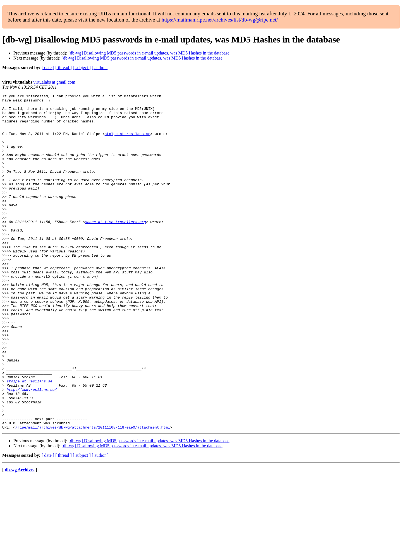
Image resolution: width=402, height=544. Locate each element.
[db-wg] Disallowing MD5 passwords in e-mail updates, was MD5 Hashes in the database (148, 53)
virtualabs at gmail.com (54, 82)
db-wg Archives (19, 536)
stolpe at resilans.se (127, 142)
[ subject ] (82, 67)
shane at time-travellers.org (115, 247)
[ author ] (100, 67)
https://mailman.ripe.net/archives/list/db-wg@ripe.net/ (220, 20)
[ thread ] (63, 67)
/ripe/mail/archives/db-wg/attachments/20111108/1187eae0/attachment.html (92, 494)
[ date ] (48, 67)
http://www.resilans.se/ (32, 448)
